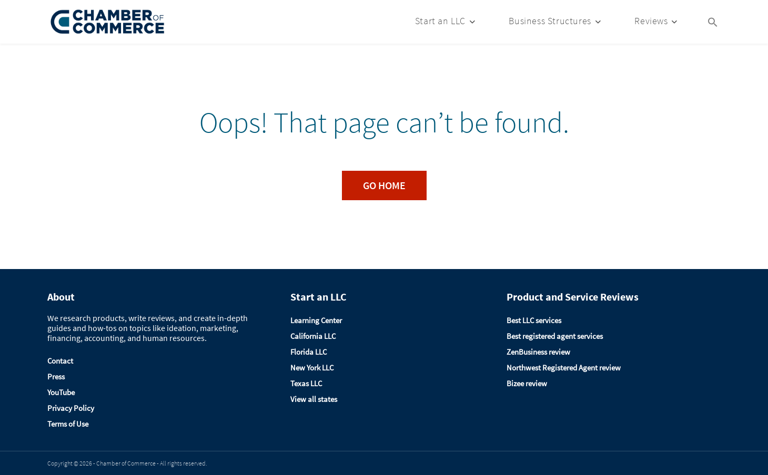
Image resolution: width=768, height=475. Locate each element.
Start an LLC (440, 21)
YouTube (61, 392)
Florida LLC (308, 352)
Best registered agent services (555, 336)
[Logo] (108, 22)
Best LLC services (534, 320)
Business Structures (550, 21)
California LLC (313, 336)
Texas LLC (306, 383)
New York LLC (312, 368)
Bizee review (527, 383)
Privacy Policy (70, 408)
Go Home (384, 185)
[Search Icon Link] (713, 21)
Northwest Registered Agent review (564, 368)
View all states (313, 399)
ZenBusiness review (538, 352)
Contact (60, 361)
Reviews (651, 21)
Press (56, 376)
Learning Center (316, 320)
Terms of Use (67, 424)
